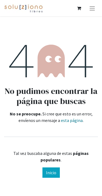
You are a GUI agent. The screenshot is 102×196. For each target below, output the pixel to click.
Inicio (51, 172)
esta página (72, 120)
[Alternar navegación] (92, 8)
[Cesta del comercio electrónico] (78, 8)
